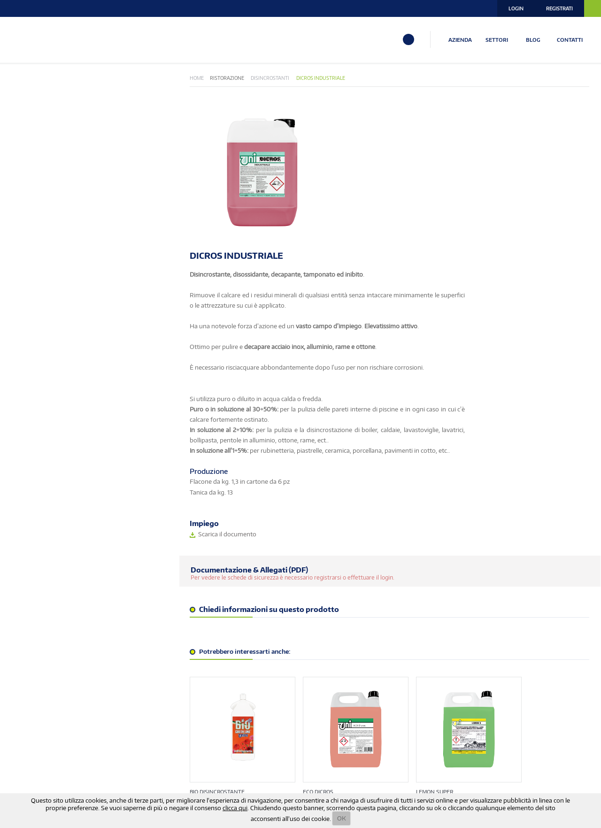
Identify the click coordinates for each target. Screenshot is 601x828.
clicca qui (235, 808)
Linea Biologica (34, 204)
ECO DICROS (323, 640)
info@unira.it (30, 792)
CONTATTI (572, 39)
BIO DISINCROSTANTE (239, 640)
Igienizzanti (30, 168)
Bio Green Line (33, 107)
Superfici (26, 253)
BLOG (535, 39)
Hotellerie (28, 143)
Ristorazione (32, 241)
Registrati (559, 8)
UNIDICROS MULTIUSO (529, 640)
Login (516, 8)
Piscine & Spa (31, 229)
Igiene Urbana (33, 156)
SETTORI (498, 39)
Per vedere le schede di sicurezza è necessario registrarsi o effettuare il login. (314, 442)
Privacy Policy (445, 764)
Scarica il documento (382, 398)
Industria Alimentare (44, 180)
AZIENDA (461, 39)
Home (219, 78)
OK (341, 818)
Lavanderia (29, 192)
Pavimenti (27, 217)
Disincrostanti (292, 78)
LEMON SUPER (422, 640)
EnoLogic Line (32, 131)
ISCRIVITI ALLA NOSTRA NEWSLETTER (126, 740)
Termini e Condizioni (503, 764)
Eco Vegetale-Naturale (47, 119)
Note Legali (557, 764)
